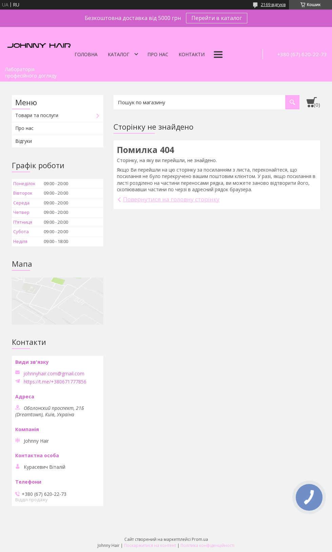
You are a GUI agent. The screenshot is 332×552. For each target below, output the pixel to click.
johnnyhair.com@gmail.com (53, 374)
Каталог (118, 54)
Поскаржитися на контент (150, 545)
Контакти (192, 54)
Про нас (157, 54)
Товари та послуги (36, 115)
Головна (86, 54)
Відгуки (23, 141)
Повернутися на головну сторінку (171, 199)
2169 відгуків (273, 4)
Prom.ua (200, 539)
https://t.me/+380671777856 (55, 382)
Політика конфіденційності (207, 545)
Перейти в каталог (216, 18)
